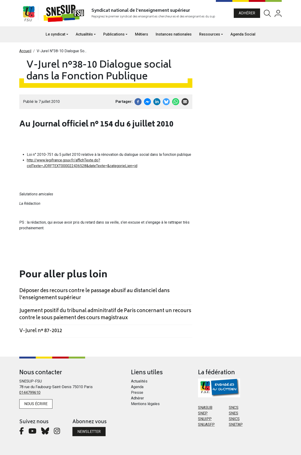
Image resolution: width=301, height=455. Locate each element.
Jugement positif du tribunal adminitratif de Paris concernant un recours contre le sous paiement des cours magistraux (105, 315)
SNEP (203, 413)
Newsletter (89, 431)
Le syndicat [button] (55, 34)
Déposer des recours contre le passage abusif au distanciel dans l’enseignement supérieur (94, 295)
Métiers (141, 34)
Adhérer (247, 13)
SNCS (233, 407)
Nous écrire (36, 404)
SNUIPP (205, 419)
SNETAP (236, 424)
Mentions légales (145, 404)
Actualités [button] (84, 34)
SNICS (234, 419)
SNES (233, 413)
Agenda (137, 387)
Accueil (25, 51)
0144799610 (29, 392)
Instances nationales (174, 34)
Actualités (139, 381)
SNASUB (205, 407)
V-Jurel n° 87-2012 (40, 331)
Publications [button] (114, 34)
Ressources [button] (209, 34)
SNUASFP (206, 424)
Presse (137, 392)
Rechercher (267, 13)
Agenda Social (242, 34)
